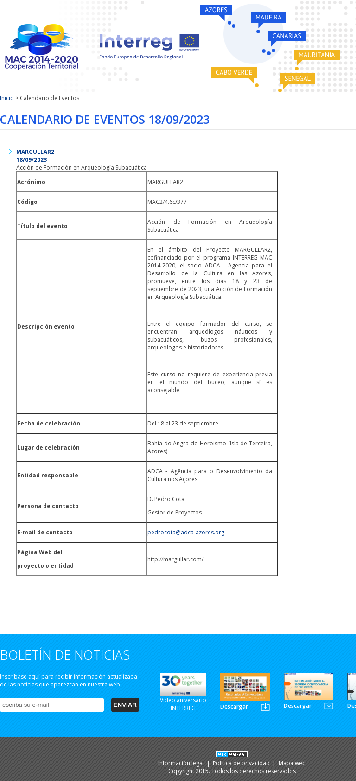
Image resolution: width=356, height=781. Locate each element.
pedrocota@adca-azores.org (185, 532)
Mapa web (292, 763)
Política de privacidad (242, 763)
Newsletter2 (328, 705)
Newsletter (265, 707)
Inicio (7, 98)
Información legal (181, 763)
